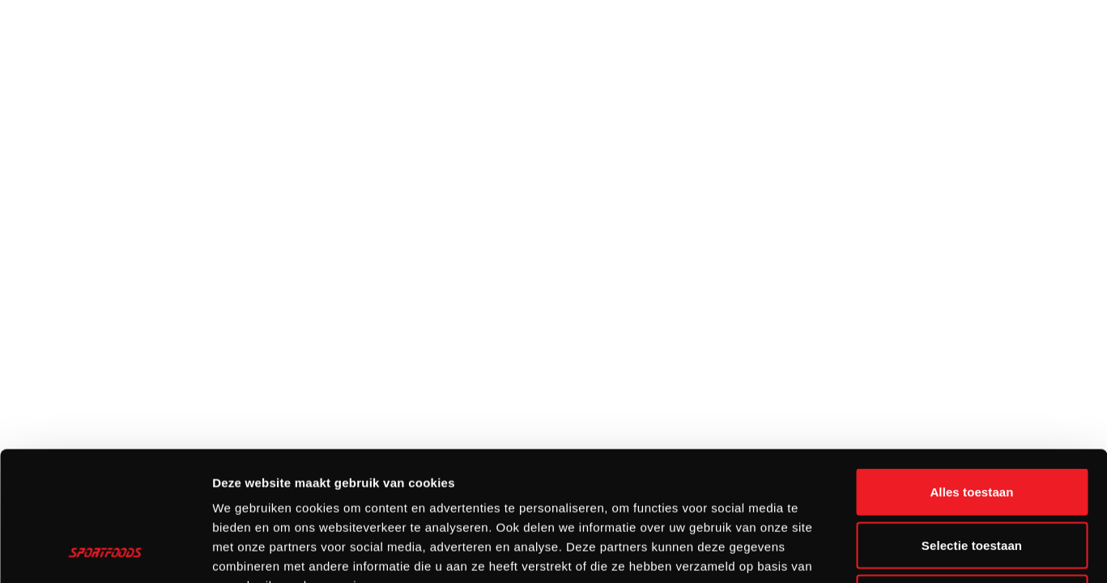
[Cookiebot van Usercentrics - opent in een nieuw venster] (105, 551)
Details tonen (875, 551)
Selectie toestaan (972, 424)
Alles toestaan (971, 370)
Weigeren (971, 476)
